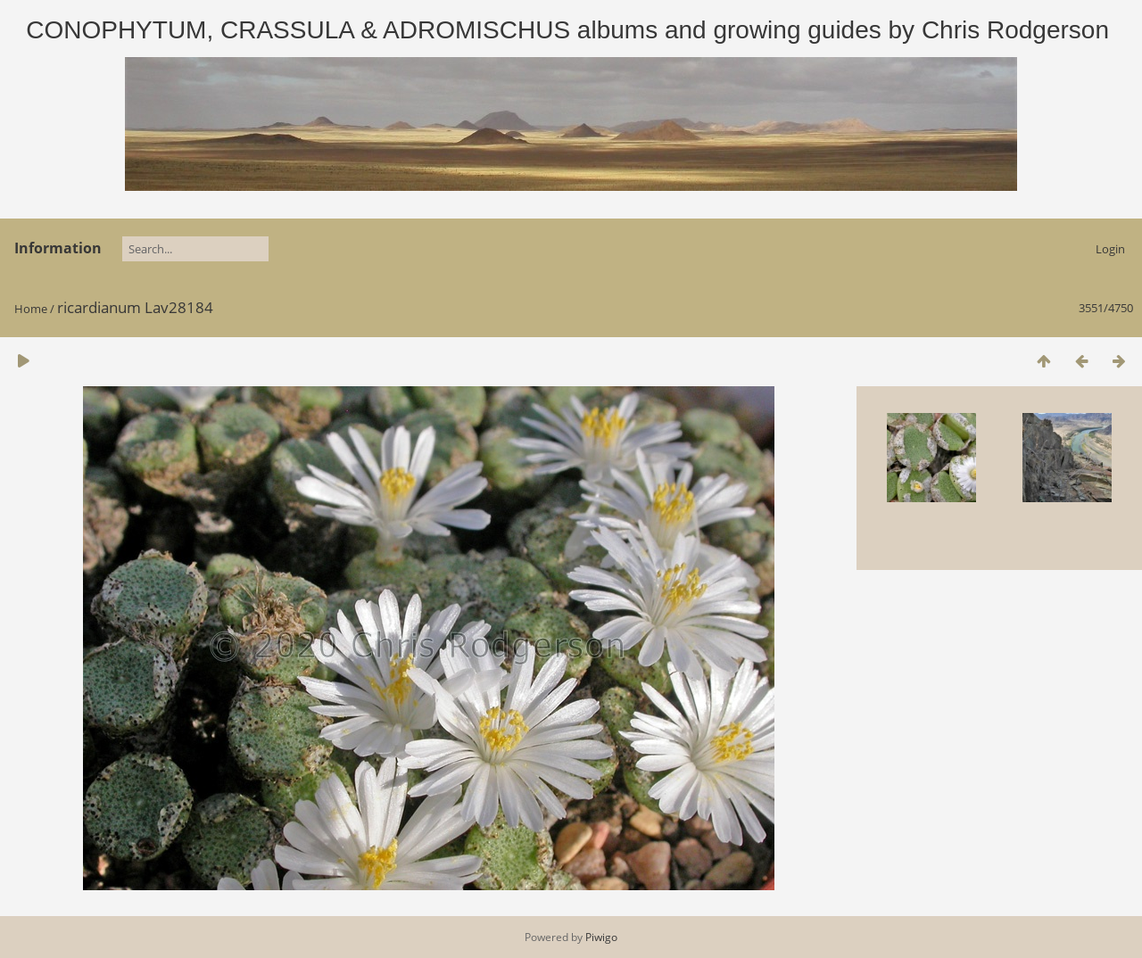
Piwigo (601, 937)
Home (30, 309)
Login (1110, 249)
